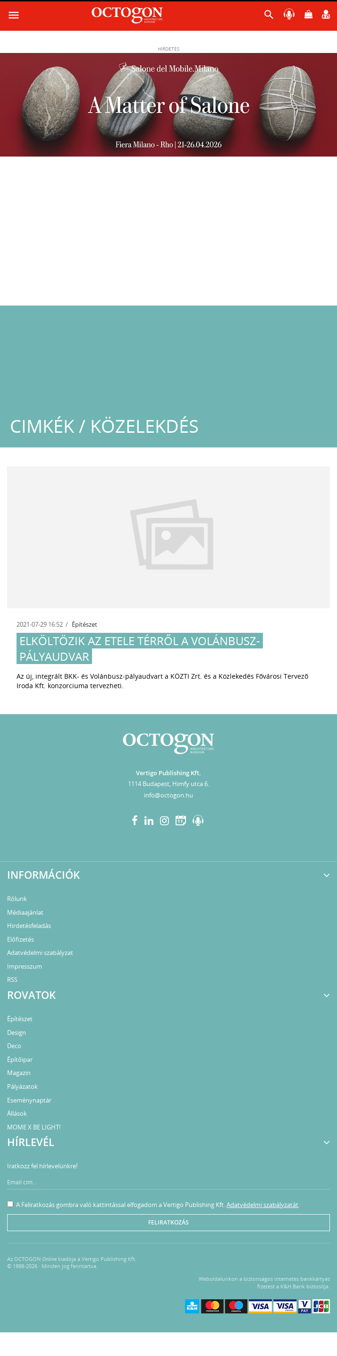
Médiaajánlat (25, 912)
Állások (17, 1113)
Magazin (19, 1072)
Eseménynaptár (29, 1100)
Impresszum (24, 966)
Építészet (84, 624)
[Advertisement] (168, 234)
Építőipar (20, 1059)
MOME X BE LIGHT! (33, 1127)
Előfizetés (20, 939)
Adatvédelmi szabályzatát (262, 1204)
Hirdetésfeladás (29, 925)
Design (16, 1032)
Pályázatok (22, 1086)
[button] (269, 16)
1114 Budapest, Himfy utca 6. (168, 783)
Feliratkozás (168, 1222)
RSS (12, 979)
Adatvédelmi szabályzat (40, 952)
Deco (14, 1045)
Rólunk (17, 898)
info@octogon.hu (168, 795)
